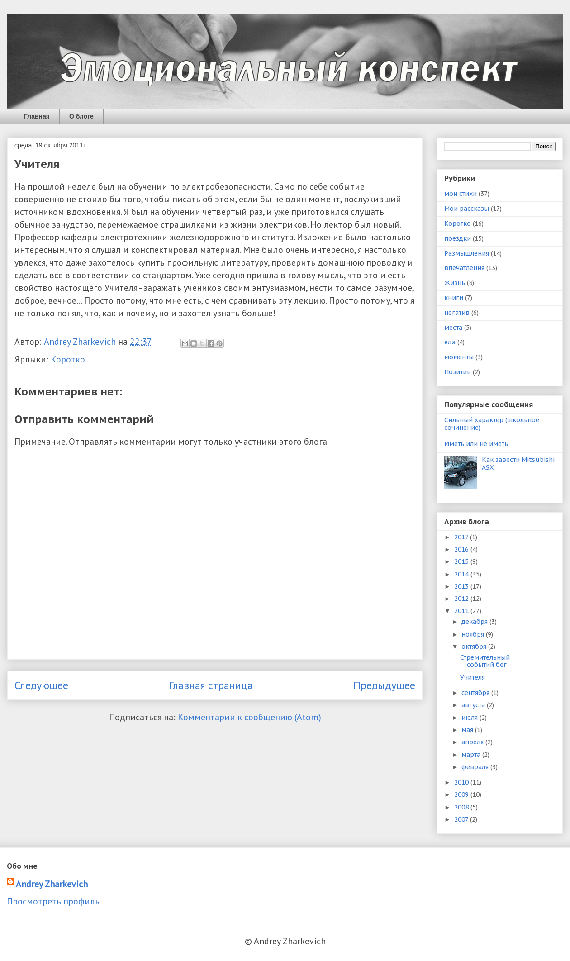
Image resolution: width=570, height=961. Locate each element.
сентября (476, 693)
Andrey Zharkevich (52, 884)
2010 (462, 782)
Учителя (472, 677)
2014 (462, 574)
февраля (475, 767)
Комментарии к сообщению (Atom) (249, 717)
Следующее (41, 685)
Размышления (466, 253)
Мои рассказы (466, 209)
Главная (37, 116)
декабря (475, 622)
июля (470, 718)
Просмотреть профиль (53, 901)
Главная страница (211, 685)
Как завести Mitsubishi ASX (518, 463)
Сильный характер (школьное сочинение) (491, 424)
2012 (462, 599)
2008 (462, 807)
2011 (462, 611)
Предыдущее (384, 685)
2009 (462, 794)
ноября (473, 634)
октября (474, 646)
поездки (457, 238)
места (453, 328)
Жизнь (454, 283)
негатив (457, 313)
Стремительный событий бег (485, 661)
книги (453, 298)
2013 (462, 586)
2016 (462, 549)
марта (471, 755)
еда (450, 342)
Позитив (457, 372)
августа (474, 705)
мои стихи (460, 194)
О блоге (81, 116)
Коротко (68, 359)
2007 (462, 819)
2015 (462, 561)
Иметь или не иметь (476, 444)
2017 (462, 537)
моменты (459, 357)
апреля (473, 742)
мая (468, 730)
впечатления (464, 268)
